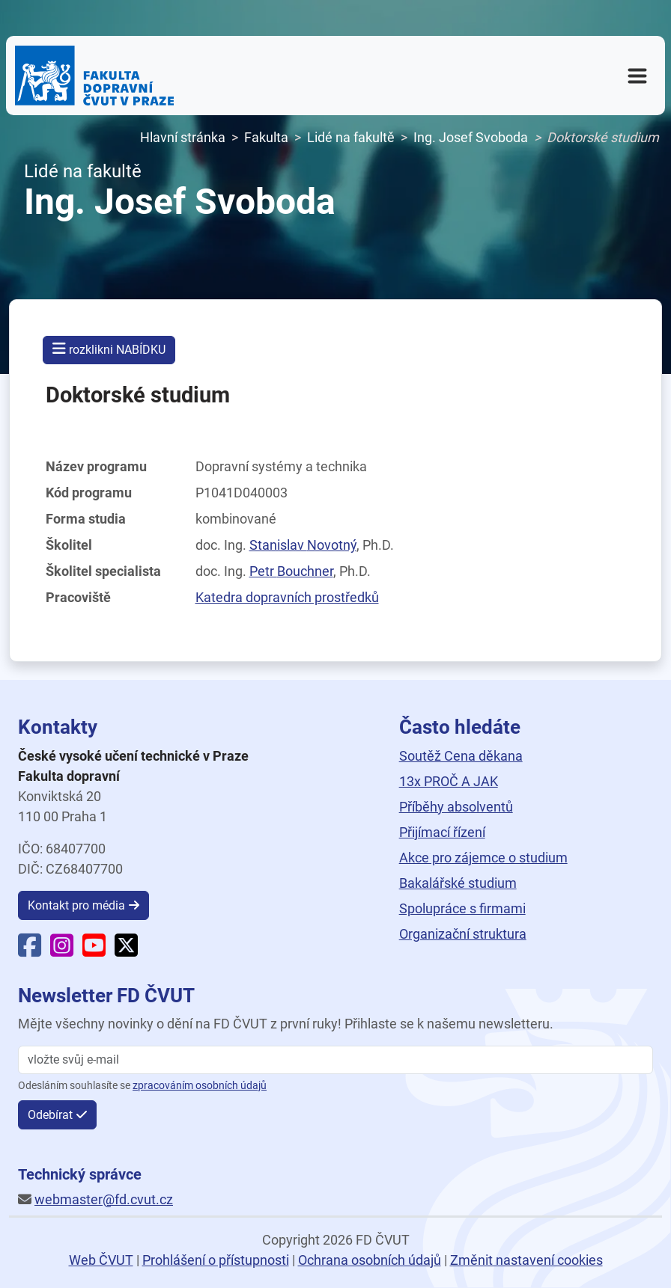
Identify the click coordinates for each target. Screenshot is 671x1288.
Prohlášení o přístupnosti (215, 1260)
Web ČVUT (101, 1260)
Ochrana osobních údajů (369, 1260)
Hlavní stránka (182, 137)
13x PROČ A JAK (448, 781)
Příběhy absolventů (456, 807)
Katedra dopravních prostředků (287, 597)
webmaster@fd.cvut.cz (103, 1199)
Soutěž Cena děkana (461, 756)
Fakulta (266, 137)
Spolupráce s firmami (462, 908)
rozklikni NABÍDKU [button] (109, 349)
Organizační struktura (462, 934)
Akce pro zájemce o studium (483, 857)
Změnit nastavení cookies (526, 1260)
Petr (291, 571)
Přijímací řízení (442, 832)
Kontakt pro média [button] (76, 905)
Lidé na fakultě (351, 137)
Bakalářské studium (458, 883)
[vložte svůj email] (335, 1060)
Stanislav (302, 545)
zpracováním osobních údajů (200, 1085)
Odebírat (50, 1115)
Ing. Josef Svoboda (470, 137)
